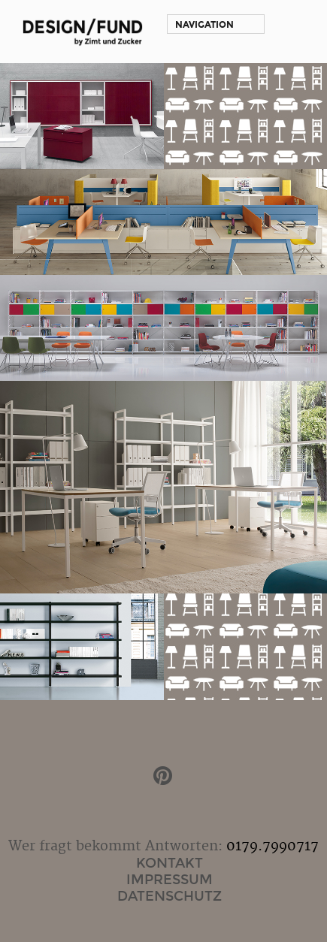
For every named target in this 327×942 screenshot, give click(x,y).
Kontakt (169, 863)
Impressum (169, 879)
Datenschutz (169, 896)
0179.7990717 (272, 846)
